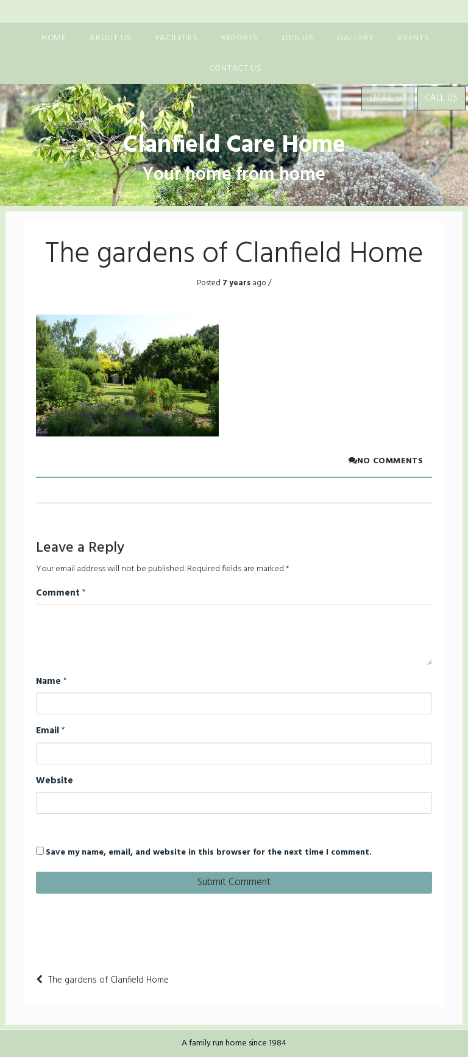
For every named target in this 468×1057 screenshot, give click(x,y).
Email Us (387, 98)
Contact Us (235, 69)
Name (48, 681)
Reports (239, 38)
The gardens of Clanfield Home (108, 980)
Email (47, 731)
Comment (58, 593)
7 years (235, 283)
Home (53, 38)
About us (111, 38)
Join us (297, 38)
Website (54, 781)
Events (413, 38)
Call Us (441, 98)
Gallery (356, 38)
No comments (386, 461)
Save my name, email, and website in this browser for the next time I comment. (209, 852)
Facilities (176, 38)
